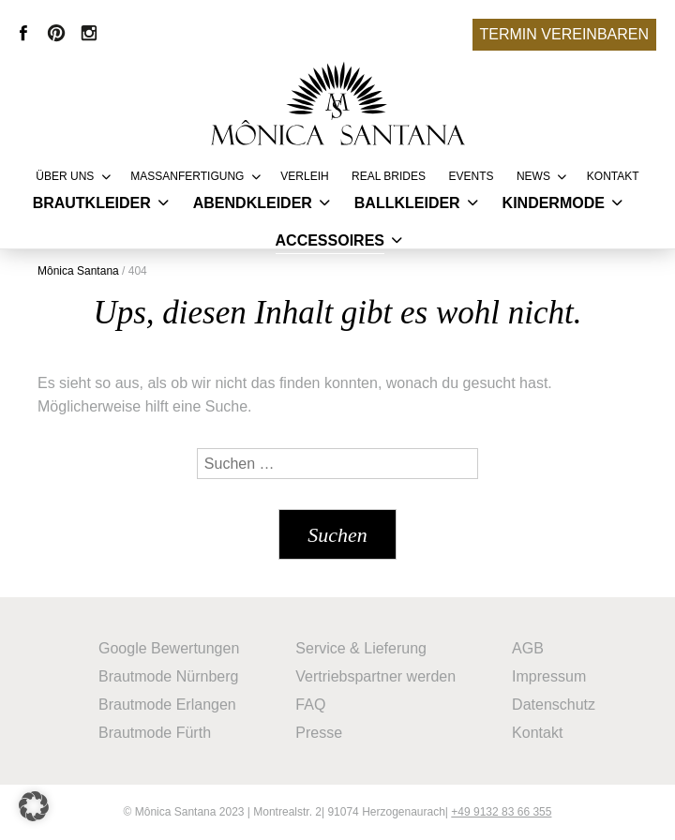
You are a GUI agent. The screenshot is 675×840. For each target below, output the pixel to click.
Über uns (65, 176)
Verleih (304, 176)
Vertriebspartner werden (375, 676)
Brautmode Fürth (154, 733)
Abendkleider (252, 203)
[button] (34, 806)
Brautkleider (92, 203)
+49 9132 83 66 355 (501, 811)
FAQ (310, 704)
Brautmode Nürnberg (168, 676)
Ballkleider (407, 203)
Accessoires (330, 240)
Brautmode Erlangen (167, 704)
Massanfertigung (187, 176)
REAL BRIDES (389, 176)
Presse (318, 733)
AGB (528, 648)
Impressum (549, 676)
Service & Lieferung (361, 648)
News (533, 176)
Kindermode (553, 203)
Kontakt (613, 176)
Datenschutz (553, 704)
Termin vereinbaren (564, 34)
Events (470, 176)
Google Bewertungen (168, 648)
